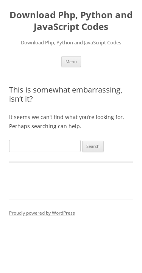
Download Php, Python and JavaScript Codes (71, 21)
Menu (71, 61)
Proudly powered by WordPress (42, 213)
